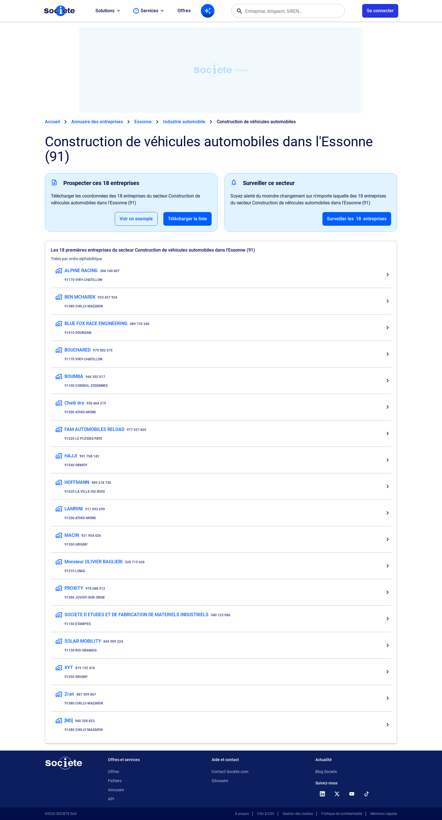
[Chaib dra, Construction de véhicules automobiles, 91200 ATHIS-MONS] (221, 407)
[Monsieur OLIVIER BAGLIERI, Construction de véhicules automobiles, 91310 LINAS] (221, 566)
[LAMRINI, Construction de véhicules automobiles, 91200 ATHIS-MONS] (221, 513)
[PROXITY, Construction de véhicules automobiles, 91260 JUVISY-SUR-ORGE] (221, 592)
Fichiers (115, 780)
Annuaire (116, 790)
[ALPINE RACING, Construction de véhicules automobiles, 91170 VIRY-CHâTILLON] (221, 275)
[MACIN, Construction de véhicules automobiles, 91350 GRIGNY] (221, 539)
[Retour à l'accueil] (63, 763)
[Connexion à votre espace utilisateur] (380, 11)
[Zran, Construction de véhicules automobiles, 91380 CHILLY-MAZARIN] (221, 698)
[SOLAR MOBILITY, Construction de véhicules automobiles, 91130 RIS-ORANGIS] (221, 645)
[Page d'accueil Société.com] (59, 11)
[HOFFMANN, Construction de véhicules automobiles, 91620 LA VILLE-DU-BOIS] (221, 486)
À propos (242, 814)
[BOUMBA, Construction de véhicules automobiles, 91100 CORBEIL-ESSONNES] (221, 380)
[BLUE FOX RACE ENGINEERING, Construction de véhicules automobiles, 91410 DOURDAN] (221, 328)
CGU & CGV (265, 814)
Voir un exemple (136, 218)
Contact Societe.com (230, 771)
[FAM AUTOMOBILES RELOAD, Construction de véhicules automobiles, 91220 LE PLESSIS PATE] (221, 433)
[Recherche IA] (207, 11)
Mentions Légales (383, 814)
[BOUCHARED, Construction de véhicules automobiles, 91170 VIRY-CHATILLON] (221, 354)
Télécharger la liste (187, 218)
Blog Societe (326, 771)
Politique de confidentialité (341, 814)
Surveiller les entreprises (357, 218)
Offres (184, 10)
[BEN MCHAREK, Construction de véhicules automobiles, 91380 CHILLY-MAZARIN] (221, 301)
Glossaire (220, 780)
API (111, 799)
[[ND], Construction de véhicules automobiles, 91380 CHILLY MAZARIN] (221, 725)
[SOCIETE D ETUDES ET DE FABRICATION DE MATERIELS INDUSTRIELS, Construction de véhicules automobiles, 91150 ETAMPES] (221, 619)
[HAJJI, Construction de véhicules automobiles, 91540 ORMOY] (221, 460)
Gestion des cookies (298, 814)
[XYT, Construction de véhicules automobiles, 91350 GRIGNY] (221, 672)
